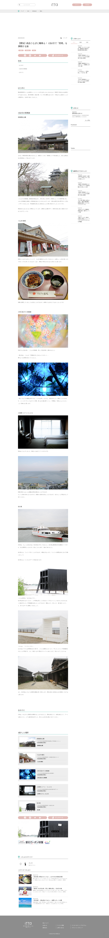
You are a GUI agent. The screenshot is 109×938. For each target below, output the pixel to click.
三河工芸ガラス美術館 (42, 777)
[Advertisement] (54, 23)
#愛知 (21, 50)
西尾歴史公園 (40, 745)
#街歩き (27, 50)
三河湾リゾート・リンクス (43, 793)
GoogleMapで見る (41, 742)
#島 (34, 50)
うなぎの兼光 (40, 761)
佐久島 (38, 809)
